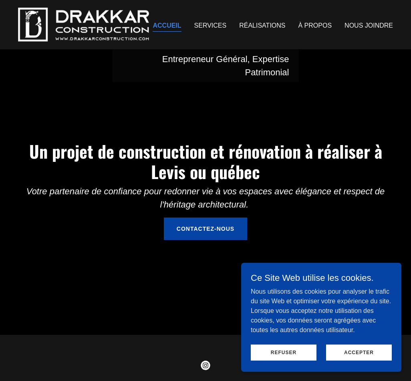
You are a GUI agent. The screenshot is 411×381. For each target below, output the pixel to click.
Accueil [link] (167, 25)
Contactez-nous (205, 229)
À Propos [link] (315, 25)
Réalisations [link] (262, 25)
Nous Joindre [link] (369, 25)
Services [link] (210, 25)
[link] (83, 24)
